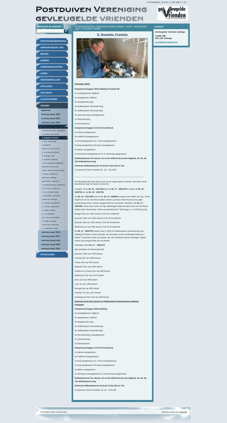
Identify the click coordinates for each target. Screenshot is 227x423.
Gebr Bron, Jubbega (49, 177)
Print (166, 2)
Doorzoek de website (49, 26)
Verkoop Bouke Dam (50, 240)
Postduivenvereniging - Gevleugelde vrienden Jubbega (99, 26)
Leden (44, 73)
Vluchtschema (49, 99)
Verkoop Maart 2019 (50, 126)
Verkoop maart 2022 (50, 118)
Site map (176, 2)
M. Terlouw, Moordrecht (51, 203)
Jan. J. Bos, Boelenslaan (51, 217)
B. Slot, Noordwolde (49, 141)
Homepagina (154, 2)
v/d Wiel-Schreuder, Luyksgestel (53, 130)
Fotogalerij (48, 254)
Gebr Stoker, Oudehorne (51, 181)
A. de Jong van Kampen (50, 152)
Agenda (45, 60)
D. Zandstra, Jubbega (50, 159)
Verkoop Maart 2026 (52, 47)
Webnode (183, 412)
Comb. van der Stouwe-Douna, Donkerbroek (53, 170)
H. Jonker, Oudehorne (50, 174)
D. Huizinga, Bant (48, 156)
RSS (184, 2)
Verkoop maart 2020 (50, 122)
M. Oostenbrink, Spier (50, 228)
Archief (129, 26)
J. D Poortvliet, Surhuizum (51, 196)
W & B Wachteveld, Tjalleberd (52, 163)
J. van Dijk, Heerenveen (50, 134)
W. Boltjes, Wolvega (49, 221)
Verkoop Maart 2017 (50, 236)
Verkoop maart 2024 (50, 248)
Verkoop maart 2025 (50, 244)
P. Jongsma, (46, 145)
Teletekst (46, 93)
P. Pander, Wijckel (48, 210)
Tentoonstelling (50, 80)
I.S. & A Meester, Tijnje (50, 192)
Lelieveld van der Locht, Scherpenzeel (50, 167)
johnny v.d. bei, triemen (51, 149)
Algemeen (46, 110)
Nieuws (45, 54)
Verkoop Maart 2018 (50, 232)
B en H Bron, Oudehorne (51, 188)
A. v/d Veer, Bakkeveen (50, 206)
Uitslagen (46, 86)
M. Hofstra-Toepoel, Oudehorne (53, 185)
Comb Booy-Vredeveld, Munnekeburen (50, 225)
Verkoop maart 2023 (50, 114)
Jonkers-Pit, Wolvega (49, 199)
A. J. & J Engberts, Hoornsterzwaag (48, 214)
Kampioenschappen (52, 67)
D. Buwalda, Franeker (50, 138)
